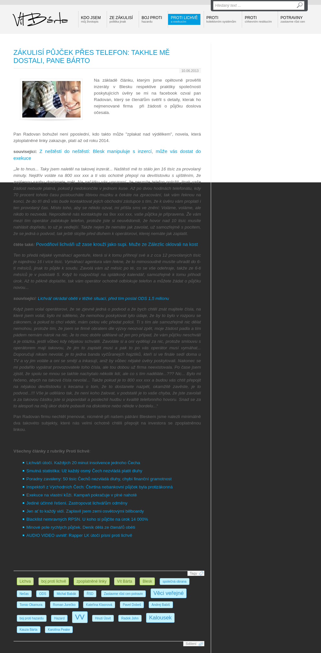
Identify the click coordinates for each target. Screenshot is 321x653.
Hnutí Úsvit (103, 618)
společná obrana (175, 581)
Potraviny (293, 19)
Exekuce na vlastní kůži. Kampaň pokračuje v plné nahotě (82, 495)
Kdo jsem (91, 19)
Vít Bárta (124, 581)
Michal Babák (66, 594)
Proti (221, 19)
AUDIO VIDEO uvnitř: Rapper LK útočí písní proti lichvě (79, 535)
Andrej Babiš (161, 605)
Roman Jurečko (64, 605)
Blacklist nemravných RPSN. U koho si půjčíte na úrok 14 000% (87, 519)
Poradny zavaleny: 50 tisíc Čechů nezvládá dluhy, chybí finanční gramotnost (99, 478)
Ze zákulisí (121, 19)
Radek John (129, 618)
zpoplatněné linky (92, 581)
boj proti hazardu (32, 618)
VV (79, 617)
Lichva (25, 581)
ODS (42, 594)
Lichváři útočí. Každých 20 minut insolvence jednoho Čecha (83, 462)
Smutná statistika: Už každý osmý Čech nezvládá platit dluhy (85, 470)
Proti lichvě (184, 19)
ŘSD (90, 594)
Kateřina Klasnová (99, 605)
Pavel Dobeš (132, 605)
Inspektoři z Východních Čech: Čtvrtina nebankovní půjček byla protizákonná (100, 487)
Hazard (59, 618)
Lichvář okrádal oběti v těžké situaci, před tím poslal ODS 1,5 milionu (103, 298)
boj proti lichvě (53, 581)
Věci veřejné (169, 593)
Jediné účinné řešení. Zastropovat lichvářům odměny (77, 503)
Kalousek (160, 618)
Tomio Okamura (31, 605)
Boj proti (152, 19)
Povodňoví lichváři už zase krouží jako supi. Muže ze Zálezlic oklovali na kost (117, 244)
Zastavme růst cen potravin (123, 594)
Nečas (24, 594)
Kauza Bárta (28, 629)
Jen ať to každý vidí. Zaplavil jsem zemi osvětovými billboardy (85, 511)
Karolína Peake (59, 629)
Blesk (147, 581)
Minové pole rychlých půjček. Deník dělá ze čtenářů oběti (81, 527)
